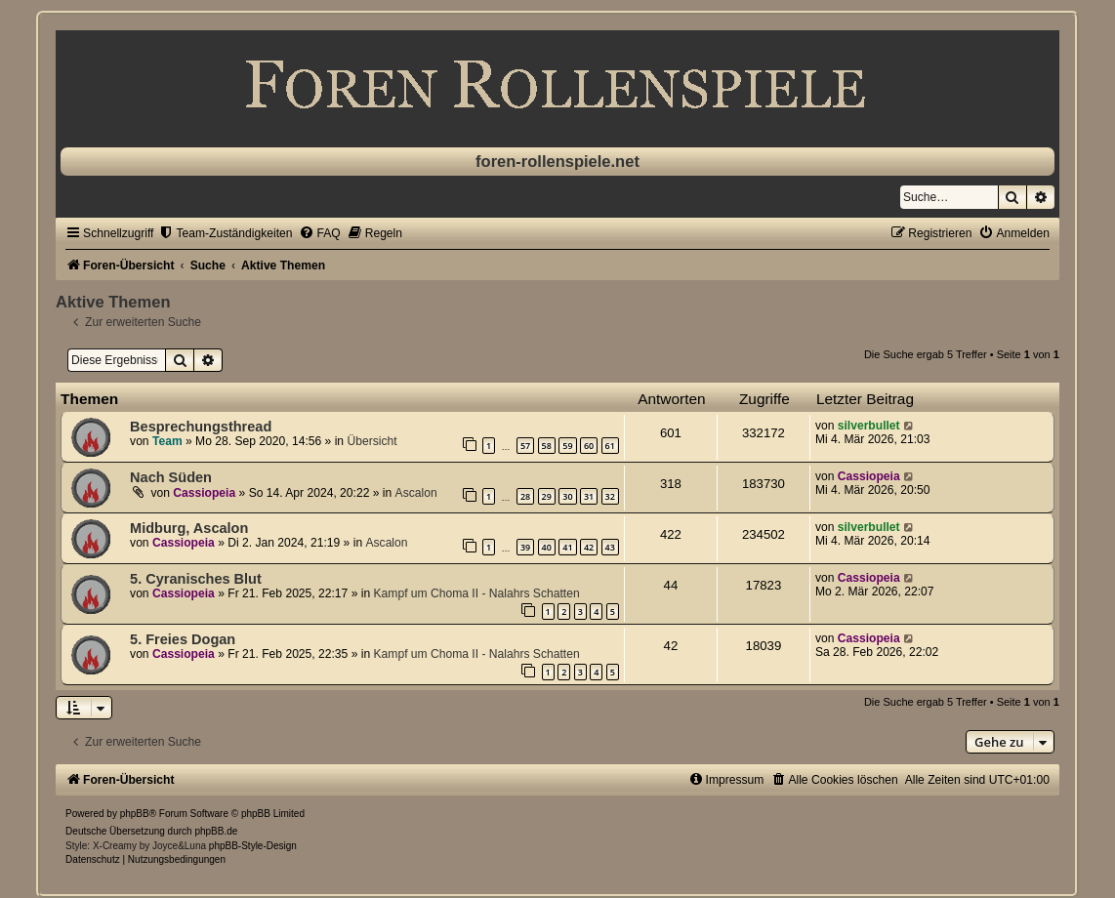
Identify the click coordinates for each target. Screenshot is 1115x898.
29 (547, 496)
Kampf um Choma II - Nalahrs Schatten (477, 593)
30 (567, 496)
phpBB (134, 813)
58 (547, 445)
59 (567, 445)
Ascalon (416, 493)
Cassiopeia (204, 493)
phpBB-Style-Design (253, 845)
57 (525, 445)
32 (610, 496)
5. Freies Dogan (182, 639)
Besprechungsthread (200, 426)
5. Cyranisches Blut (196, 579)
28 (525, 496)
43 (610, 547)
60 (589, 445)
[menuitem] (225, 233)
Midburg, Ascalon (189, 528)
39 (525, 547)
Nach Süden (171, 477)
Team (167, 441)
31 (589, 496)
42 (589, 547)
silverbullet (869, 425)
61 (610, 445)
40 (547, 547)
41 (567, 547)
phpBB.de (215, 831)
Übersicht (371, 441)
